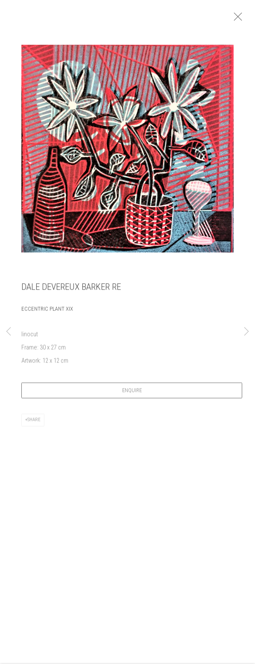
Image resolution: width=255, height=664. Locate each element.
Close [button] (243, 19)
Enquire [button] (132, 393)
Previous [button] (8, 332)
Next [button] (246, 332)
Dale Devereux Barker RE (71, 290)
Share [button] (34, 423)
